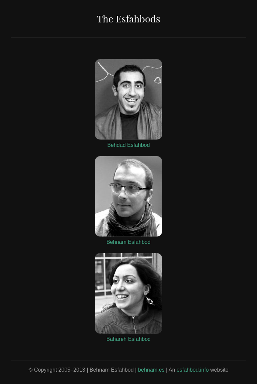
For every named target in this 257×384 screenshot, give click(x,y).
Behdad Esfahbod (128, 102)
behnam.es (151, 370)
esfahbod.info (193, 370)
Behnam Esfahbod (128, 199)
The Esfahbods (128, 18)
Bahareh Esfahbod (128, 296)
